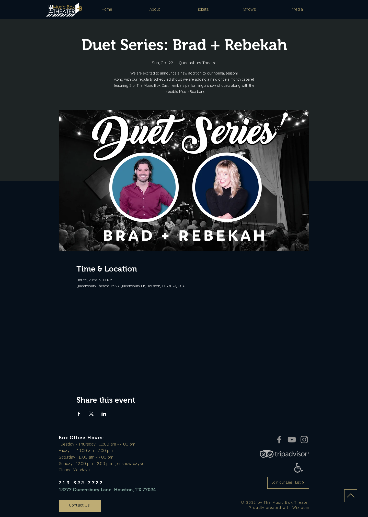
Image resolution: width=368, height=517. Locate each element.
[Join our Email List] (288, 483)
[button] (154, 9)
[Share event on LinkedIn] (103, 414)
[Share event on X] (91, 414)
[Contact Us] (80, 506)
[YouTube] (292, 440)
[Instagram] (304, 440)
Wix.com (300, 507)
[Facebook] (279, 440)
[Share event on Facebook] (78, 414)
